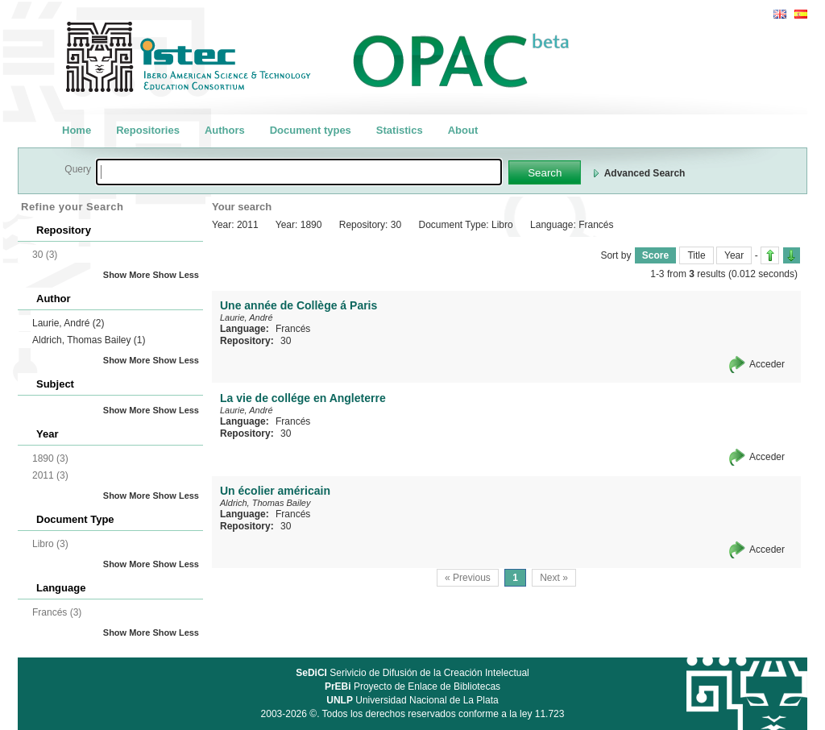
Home (76, 130)
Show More (127, 275)
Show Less (176, 275)
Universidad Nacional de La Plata (412, 700)
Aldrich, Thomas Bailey (89, 340)
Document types (310, 130)
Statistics (399, 130)
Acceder (767, 364)
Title (696, 255)
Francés (293, 328)
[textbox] (299, 172)
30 (285, 340)
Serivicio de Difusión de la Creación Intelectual (412, 672)
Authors (225, 130)
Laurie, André (68, 323)
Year (734, 255)
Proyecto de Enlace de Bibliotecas (412, 686)
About (463, 130)
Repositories (148, 130)
